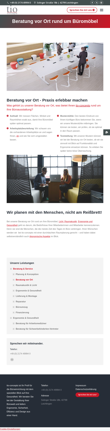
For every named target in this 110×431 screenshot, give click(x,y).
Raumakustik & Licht (26, 285)
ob (17, 136)
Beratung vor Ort (24, 280)
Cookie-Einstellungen (10, 429)
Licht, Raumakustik (68, 221)
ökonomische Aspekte (40, 236)
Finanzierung (22, 312)
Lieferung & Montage (26, 296)
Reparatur (21, 301)
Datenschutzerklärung (86, 389)
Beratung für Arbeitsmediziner (31, 323)
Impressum (81, 385)
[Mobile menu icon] (101, 10)
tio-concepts (83, 105)
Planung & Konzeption (27, 274)
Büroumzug (22, 307)
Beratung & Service (21, 269)
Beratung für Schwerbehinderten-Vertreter (37, 329)
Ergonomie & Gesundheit (28, 291)
